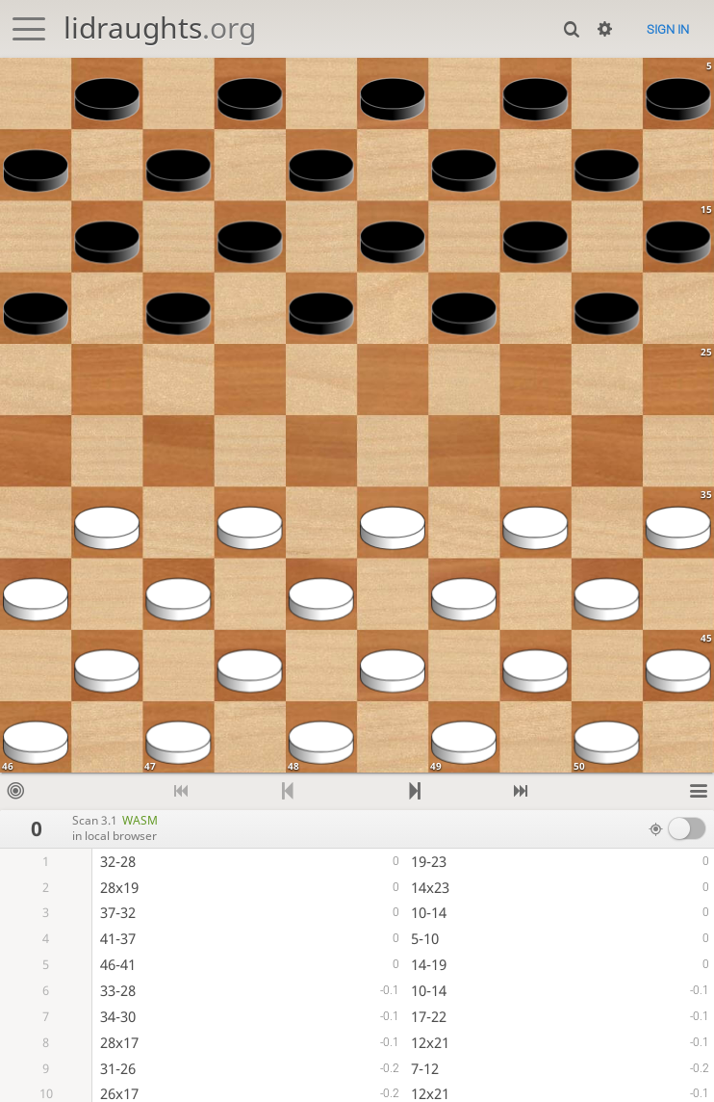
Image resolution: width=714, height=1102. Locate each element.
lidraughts (160, 27)
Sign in (668, 29)
